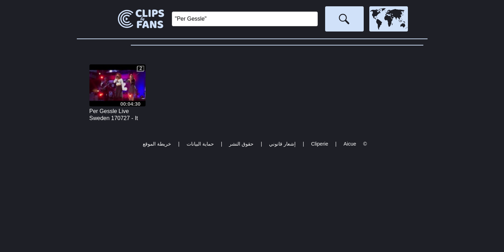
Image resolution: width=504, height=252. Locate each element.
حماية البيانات (200, 144)
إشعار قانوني (282, 144)
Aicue (349, 144)
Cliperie (319, 144)
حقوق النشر (241, 144)
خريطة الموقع (157, 144)
